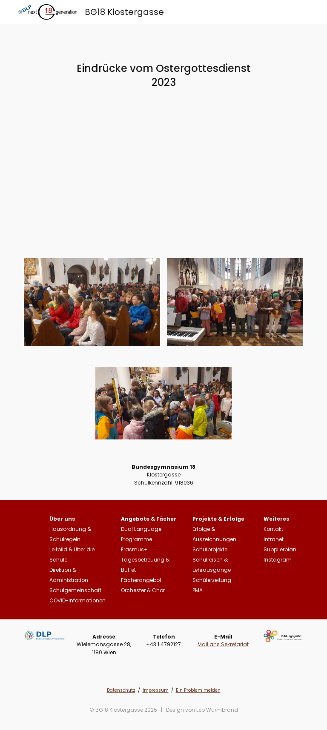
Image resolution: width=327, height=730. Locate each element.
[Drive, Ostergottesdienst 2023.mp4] (163, 187)
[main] (163, 75)
